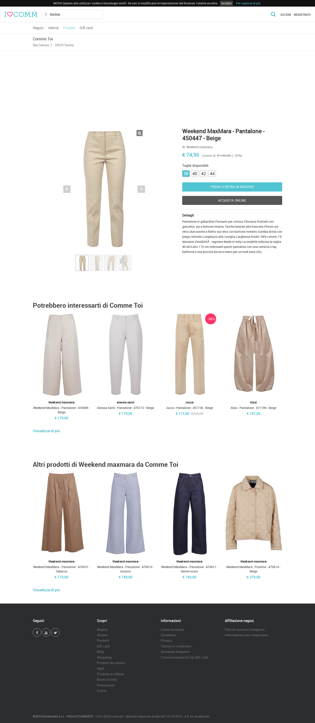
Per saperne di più (248, 3)
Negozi (38, 28)
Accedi (285, 14)
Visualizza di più (46, 430)
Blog (100, 651)
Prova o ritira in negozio (232, 187)
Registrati (302, 14)
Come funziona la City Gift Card (184, 657)
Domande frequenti (175, 651)
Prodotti (69, 28)
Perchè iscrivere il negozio (245, 629)
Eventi (101, 690)
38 (186, 173)
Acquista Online (232, 200)
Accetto (226, 3)
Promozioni (105, 685)
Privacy (166, 640)
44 (212, 173)
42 (203, 173)
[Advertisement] (157, 83)
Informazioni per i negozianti (246, 635)
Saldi (100, 668)
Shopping (104, 657)
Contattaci (168, 635)
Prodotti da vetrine (111, 663)
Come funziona (172, 629)
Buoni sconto (107, 679)
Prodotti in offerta (110, 674)
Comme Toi (43, 38)
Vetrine (53, 28)
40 (194, 173)
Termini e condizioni (176, 646)
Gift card (86, 28)
